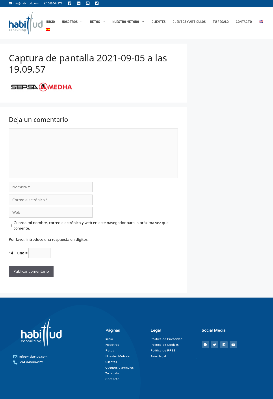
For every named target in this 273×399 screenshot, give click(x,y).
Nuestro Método (130, 21)
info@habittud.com (24, 3)
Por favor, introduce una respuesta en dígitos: (49, 239)
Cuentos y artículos (189, 22)
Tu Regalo (221, 22)
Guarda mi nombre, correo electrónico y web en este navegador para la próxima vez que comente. (91, 225)
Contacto (244, 22)
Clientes (158, 22)
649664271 (53, 3)
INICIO (50, 22)
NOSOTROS (74, 21)
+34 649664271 (31, 362)
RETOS (99, 21)
